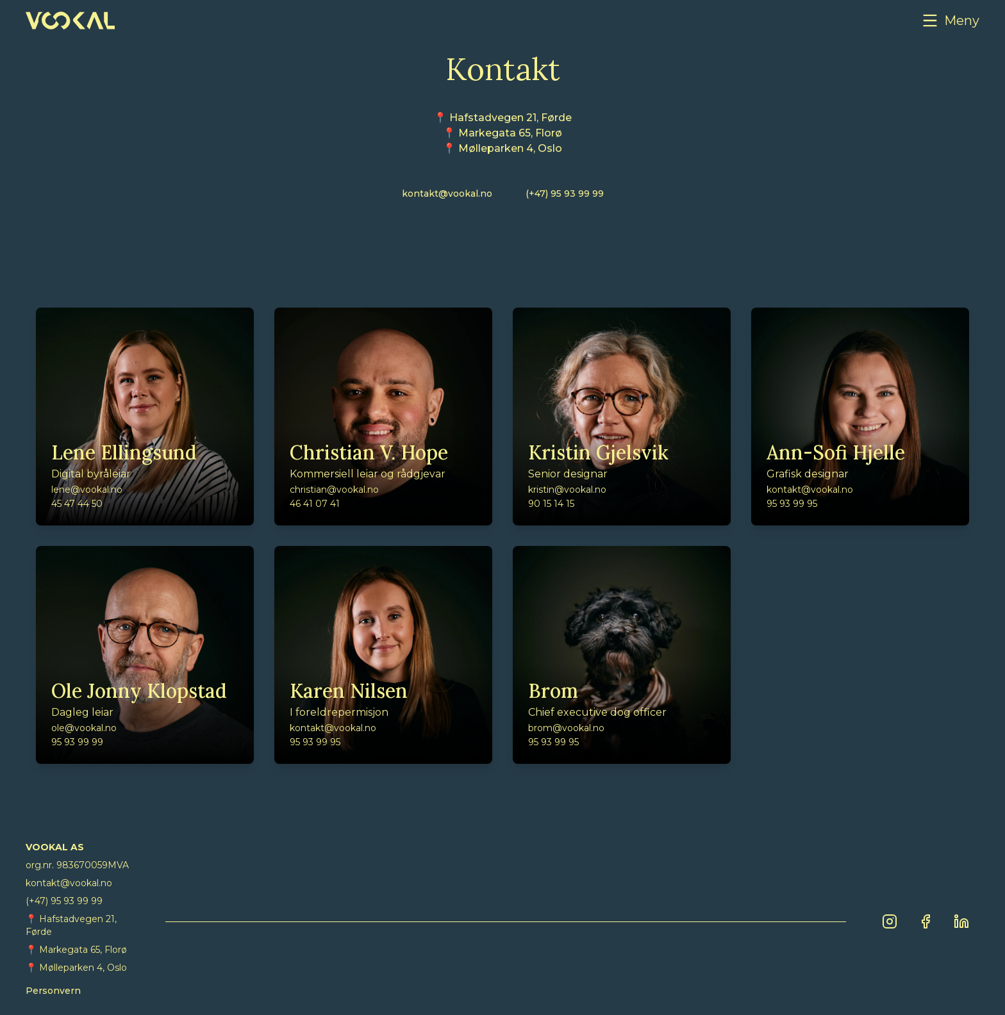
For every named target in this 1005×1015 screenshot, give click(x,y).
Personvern (53, 990)
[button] (950, 20)
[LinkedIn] (961, 921)
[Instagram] (890, 921)
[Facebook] (925, 921)
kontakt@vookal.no (447, 193)
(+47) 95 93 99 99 (565, 193)
